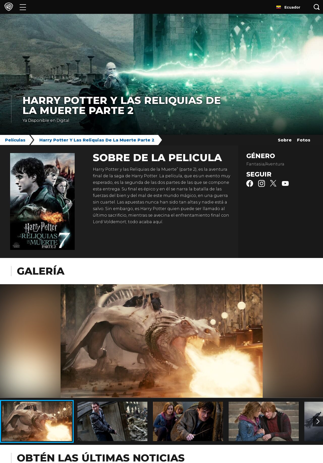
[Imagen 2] (318, 421)
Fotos (303, 140)
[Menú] (23, 7)
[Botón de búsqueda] (316, 7)
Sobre (285, 140)
